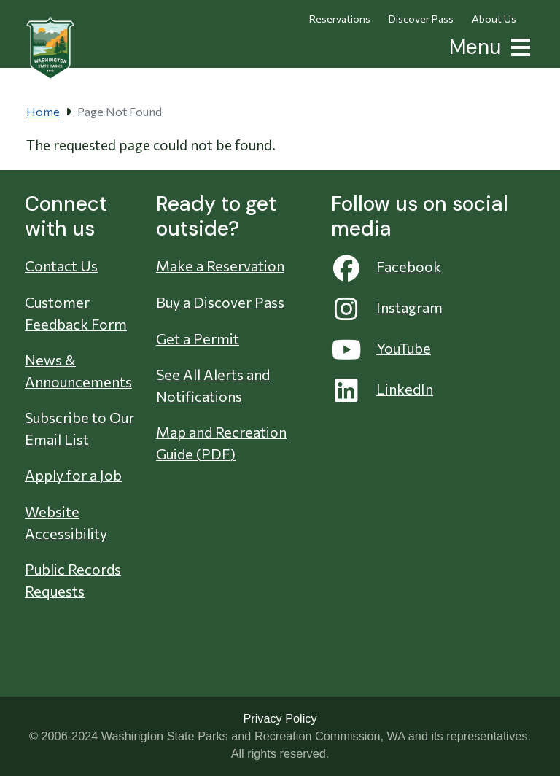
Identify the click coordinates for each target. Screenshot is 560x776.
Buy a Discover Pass (220, 302)
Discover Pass (421, 18)
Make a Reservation (220, 265)
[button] (518, 45)
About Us (494, 18)
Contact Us (61, 265)
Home (43, 111)
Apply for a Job (73, 475)
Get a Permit (197, 338)
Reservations (339, 18)
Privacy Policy (279, 718)
